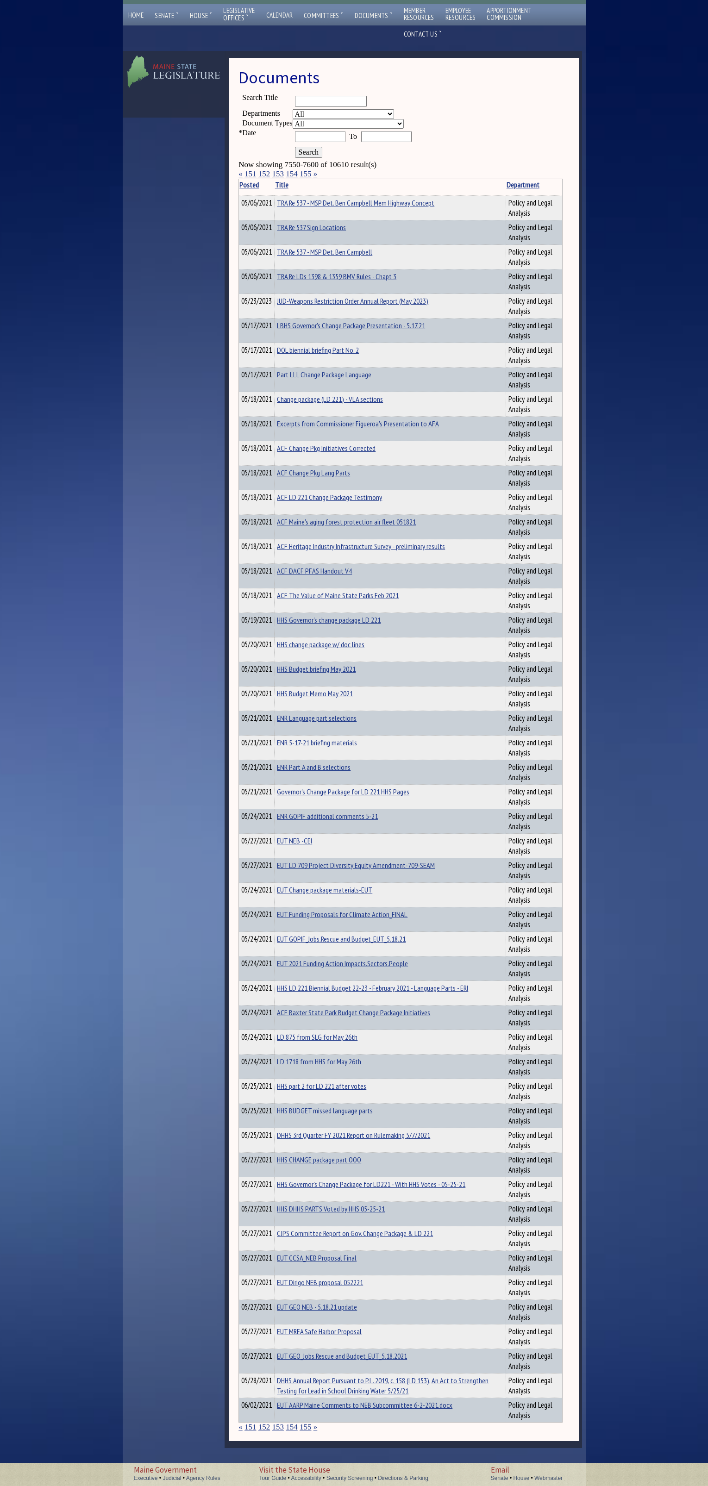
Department (497, 185)
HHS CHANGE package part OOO (333, 1160)
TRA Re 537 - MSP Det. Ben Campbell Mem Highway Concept (370, 203)
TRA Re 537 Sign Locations (325, 227)
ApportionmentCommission (509, 14)
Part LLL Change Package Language (338, 374)
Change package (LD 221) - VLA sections (344, 399)
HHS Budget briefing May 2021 (330, 669)
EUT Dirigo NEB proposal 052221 (334, 1282)
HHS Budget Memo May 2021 (329, 693)
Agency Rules (203, 1478)
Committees (323, 15)
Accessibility (306, 1478)
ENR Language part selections (331, 718)
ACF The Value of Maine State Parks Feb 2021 (352, 595)
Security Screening (349, 1478)
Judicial (172, 1478)
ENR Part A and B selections (328, 767)
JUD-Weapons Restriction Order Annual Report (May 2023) (367, 301)
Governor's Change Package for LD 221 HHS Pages (357, 792)
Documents (374, 15)
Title (296, 185)
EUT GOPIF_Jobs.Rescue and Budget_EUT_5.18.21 (355, 939)
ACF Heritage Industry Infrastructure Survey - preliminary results (375, 546)
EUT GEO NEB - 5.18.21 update (331, 1307)
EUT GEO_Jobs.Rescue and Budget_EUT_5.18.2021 (356, 1356)
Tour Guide (273, 1478)
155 (306, 173)
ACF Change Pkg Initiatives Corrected (340, 448)
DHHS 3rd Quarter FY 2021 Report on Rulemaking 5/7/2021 (368, 1135)
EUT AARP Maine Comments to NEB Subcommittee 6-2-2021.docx (379, 1405)
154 (292, 173)
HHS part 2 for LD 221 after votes (336, 1086)
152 (264, 173)
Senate (167, 15)
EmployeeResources (460, 14)
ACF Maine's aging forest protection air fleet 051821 (360, 522)
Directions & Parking (403, 1478)
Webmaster (548, 1478)
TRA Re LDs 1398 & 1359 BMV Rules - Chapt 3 (351, 276)
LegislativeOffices (239, 14)
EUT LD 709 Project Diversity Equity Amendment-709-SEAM (370, 865)
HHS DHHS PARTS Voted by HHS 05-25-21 (345, 1209)
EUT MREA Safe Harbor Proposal (333, 1331)
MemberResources (419, 14)
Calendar (279, 15)
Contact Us (423, 34)
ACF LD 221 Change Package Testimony (343, 497)
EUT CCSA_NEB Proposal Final (331, 1258)
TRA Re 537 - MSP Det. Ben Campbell (339, 252)
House (201, 15)
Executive (146, 1478)
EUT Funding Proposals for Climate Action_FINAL (356, 914)
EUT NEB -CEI (308, 841)
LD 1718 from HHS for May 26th (333, 1061)
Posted (263, 185)
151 (250, 173)
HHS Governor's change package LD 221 (343, 620)
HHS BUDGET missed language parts (339, 1110)
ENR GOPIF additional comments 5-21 (341, 816)
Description (546, 185)
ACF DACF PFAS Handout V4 (328, 571)
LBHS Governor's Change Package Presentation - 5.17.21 (365, 325)
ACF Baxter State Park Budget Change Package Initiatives (368, 1012)
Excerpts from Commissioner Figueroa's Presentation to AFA (372, 423)
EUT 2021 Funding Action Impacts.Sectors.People (356, 963)
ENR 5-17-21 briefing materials (331, 742)
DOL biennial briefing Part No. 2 (332, 350)
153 (278, 173)
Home (136, 15)
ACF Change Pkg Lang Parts (327, 473)
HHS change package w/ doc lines (335, 644)
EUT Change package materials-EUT (339, 890)
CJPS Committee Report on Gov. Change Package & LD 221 (369, 1233)
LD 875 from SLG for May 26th (331, 1037)
